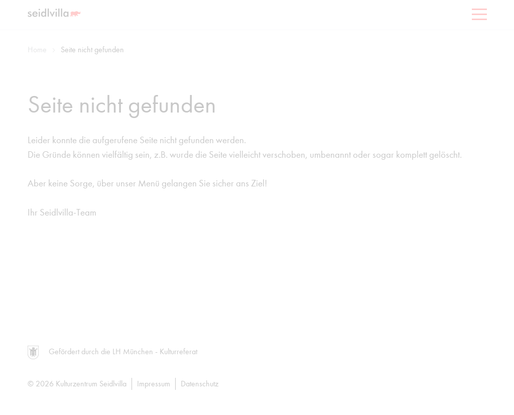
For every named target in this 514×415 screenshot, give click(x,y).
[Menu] (478, 16)
